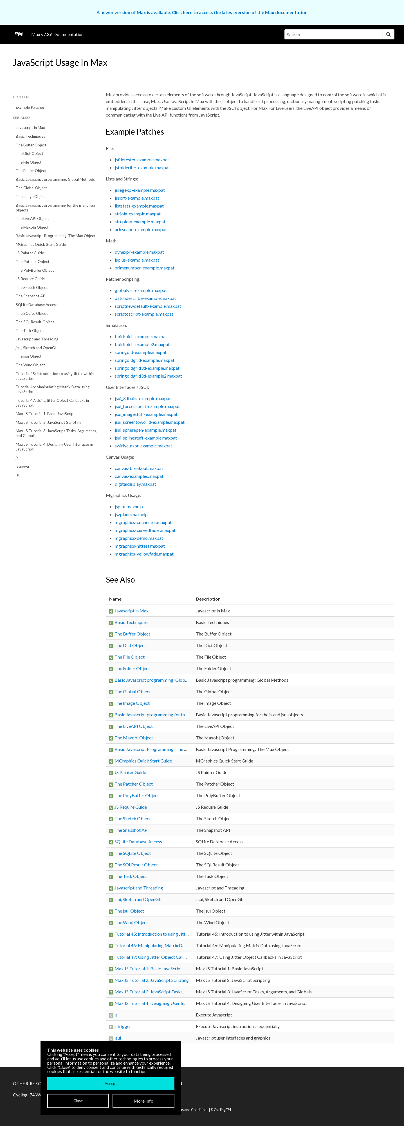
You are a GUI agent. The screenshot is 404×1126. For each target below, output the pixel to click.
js (17, 458)
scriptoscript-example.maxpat (144, 313)
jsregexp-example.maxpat (140, 190)
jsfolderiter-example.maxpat (142, 167)
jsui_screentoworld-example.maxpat (150, 422)
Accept (111, 1083)
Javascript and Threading (37, 339)
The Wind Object (30, 365)
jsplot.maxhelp (129, 506)
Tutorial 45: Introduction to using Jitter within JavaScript (55, 376)
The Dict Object (29, 153)
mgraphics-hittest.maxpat (140, 545)
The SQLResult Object (35, 322)
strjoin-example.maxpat (138, 213)
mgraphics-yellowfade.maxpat (144, 553)
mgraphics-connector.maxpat (143, 522)
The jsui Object (29, 356)
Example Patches (30, 107)
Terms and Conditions (190, 1109)
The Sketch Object (32, 287)
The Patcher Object (33, 261)
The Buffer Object (31, 145)
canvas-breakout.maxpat (139, 468)
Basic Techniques (30, 136)
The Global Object (31, 188)
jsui (18, 475)
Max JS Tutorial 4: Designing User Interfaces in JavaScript (54, 446)
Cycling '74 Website (32, 1094)
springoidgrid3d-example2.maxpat (148, 375)
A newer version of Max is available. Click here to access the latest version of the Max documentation (202, 12)
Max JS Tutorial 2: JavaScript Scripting (48, 422)
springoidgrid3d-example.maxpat (147, 368)
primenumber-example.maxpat (144, 267)
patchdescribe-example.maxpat (145, 298)
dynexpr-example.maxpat (139, 252)
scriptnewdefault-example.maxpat (148, 306)
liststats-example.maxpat (139, 205)
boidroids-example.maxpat (141, 336)
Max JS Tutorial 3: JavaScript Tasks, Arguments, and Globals (56, 433)
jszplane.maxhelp (131, 514)
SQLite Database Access (36, 304)
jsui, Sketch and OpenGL (36, 347)
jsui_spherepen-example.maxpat (145, 429)
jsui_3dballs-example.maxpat (143, 398)
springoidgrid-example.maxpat (144, 360)
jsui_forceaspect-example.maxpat (147, 406)
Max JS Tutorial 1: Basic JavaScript (45, 413)
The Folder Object (31, 170)
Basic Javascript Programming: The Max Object (56, 235)
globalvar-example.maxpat (141, 290)
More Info (143, 1100)
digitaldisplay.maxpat (135, 484)
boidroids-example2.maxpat (142, 344)
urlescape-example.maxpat (141, 229)
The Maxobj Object (32, 227)
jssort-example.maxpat (137, 197)
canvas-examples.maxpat (139, 476)
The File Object (29, 162)
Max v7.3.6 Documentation (57, 34)
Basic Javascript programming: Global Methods (55, 179)
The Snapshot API (31, 296)
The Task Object (30, 330)
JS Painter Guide (30, 253)
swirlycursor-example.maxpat (143, 445)
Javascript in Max (30, 127)
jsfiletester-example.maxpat (142, 159)
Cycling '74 (222, 1109)
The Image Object (31, 196)
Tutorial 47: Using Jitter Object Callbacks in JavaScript (52, 402)
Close (78, 1100)
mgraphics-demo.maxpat (139, 538)
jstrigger (23, 466)
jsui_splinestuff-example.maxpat (146, 437)
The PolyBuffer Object (35, 270)
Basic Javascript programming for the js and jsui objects (55, 207)
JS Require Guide (30, 279)
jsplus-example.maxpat (137, 259)
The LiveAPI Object (32, 218)
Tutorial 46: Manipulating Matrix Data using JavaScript (52, 389)
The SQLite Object (32, 313)
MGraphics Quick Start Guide (41, 244)
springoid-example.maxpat (141, 352)
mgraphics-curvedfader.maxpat (145, 530)
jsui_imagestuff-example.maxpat (146, 414)
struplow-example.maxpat (140, 221)
